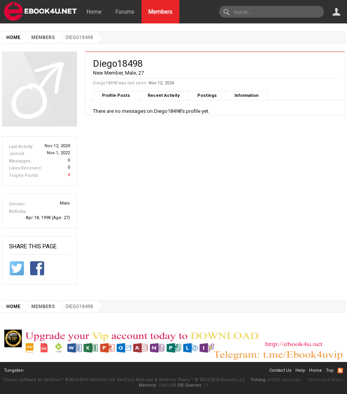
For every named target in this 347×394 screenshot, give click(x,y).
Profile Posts (116, 95)
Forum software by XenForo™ (60, 379)
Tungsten (13, 370)
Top (330, 370)
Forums (125, 12)
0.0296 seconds (284, 379)
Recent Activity (164, 95)
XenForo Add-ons (135, 379)
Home (94, 12)
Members (160, 12)
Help (300, 370)
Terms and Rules (325, 379)
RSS (340, 370)
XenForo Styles (174, 379)
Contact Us (280, 370)
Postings (207, 95)
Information (246, 95)
